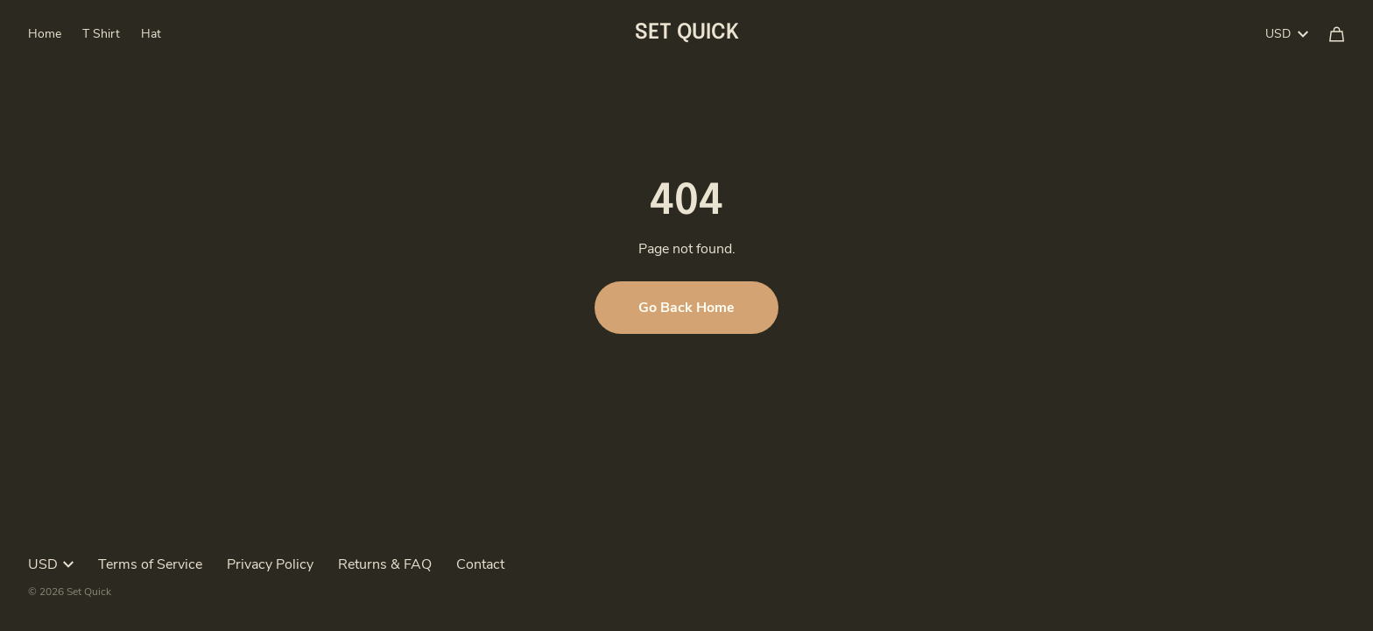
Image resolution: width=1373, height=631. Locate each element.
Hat (151, 33)
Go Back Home (686, 307)
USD (1286, 33)
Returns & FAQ (385, 564)
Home (44, 33)
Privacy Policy (270, 564)
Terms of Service (150, 564)
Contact (480, 564)
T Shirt (101, 33)
